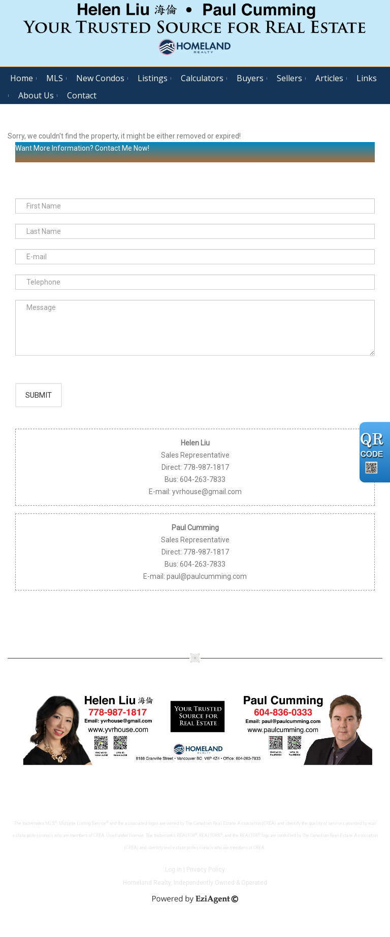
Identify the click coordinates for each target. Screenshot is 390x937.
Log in (173, 879)
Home (21, 78)
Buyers (250, 78)
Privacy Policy (205, 879)
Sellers (289, 78)
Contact (81, 95)
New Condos (100, 78)
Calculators (202, 78)
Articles (329, 78)
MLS (54, 78)
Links (366, 78)
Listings (153, 78)
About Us (36, 95)
